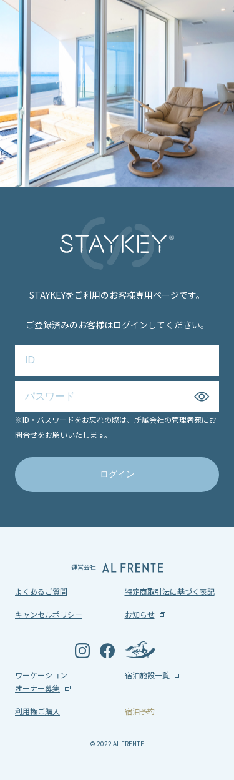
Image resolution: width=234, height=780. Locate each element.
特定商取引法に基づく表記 (170, 591)
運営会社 (116, 567)
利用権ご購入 (37, 711)
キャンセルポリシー (48, 614)
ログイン (117, 474)
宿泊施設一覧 (147, 674)
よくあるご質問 (41, 591)
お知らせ (140, 614)
